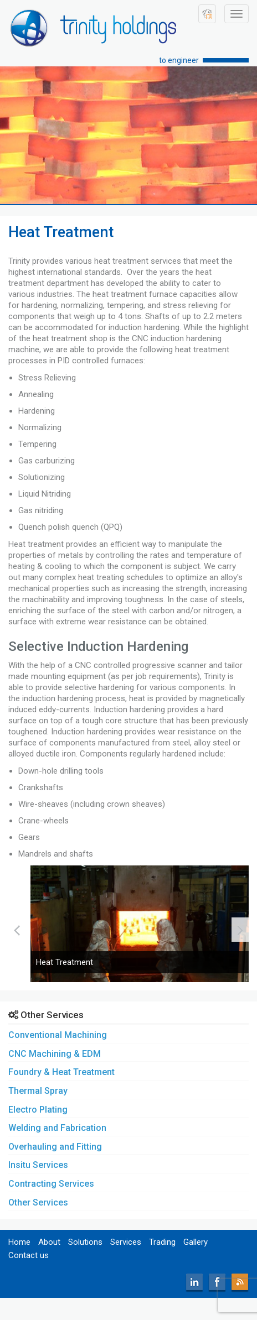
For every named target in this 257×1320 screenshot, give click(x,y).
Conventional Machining (57, 1035)
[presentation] (16, 929)
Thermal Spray (38, 1091)
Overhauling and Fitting (55, 1146)
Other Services (38, 1202)
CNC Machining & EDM (54, 1053)
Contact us (28, 1255)
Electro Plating (38, 1109)
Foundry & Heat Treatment (61, 1072)
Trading (162, 1242)
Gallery (195, 1242)
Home (19, 1242)
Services (125, 1242)
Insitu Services (38, 1165)
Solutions (85, 1242)
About (49, 1242)
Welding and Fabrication (57, 1128)
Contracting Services (51, 1183)
